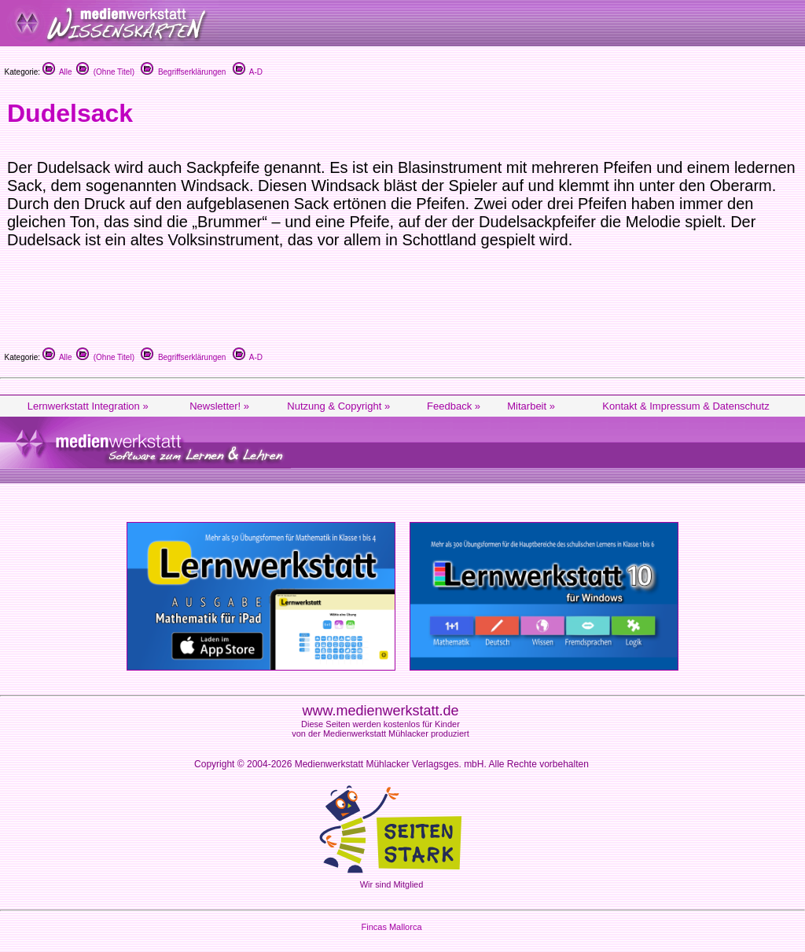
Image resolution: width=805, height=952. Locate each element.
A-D (248, 72)
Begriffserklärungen (183, 72)
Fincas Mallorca (391, 927)
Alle (57, 72)
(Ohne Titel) (105, 72)
